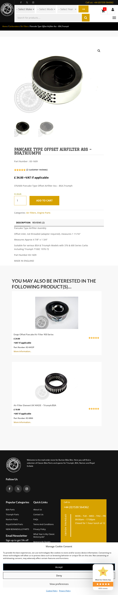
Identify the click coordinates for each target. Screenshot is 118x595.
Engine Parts (43, 212)
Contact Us (38, 514)
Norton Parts (12, 519)
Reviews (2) (38, 222)
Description (23, 222)
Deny (59, 575)
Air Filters (24, 26)
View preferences (59, 583)
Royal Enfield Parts (14, 524)
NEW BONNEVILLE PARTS (17, 529)
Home (4, 26)
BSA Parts (10, 509)
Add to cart (45, 200)
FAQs (35, 519)
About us (37, 509)
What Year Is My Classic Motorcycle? (44, 535)
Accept (59, 567)
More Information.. (57, 323)
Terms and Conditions (43, 524)
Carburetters (14, 26)
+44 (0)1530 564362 (99, 2)
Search (83, 9)
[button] (99, 51)
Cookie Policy (51, 590)
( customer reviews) (36, 169)
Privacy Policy (65, 590)
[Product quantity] (20, 200)
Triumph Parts (12, 514)
